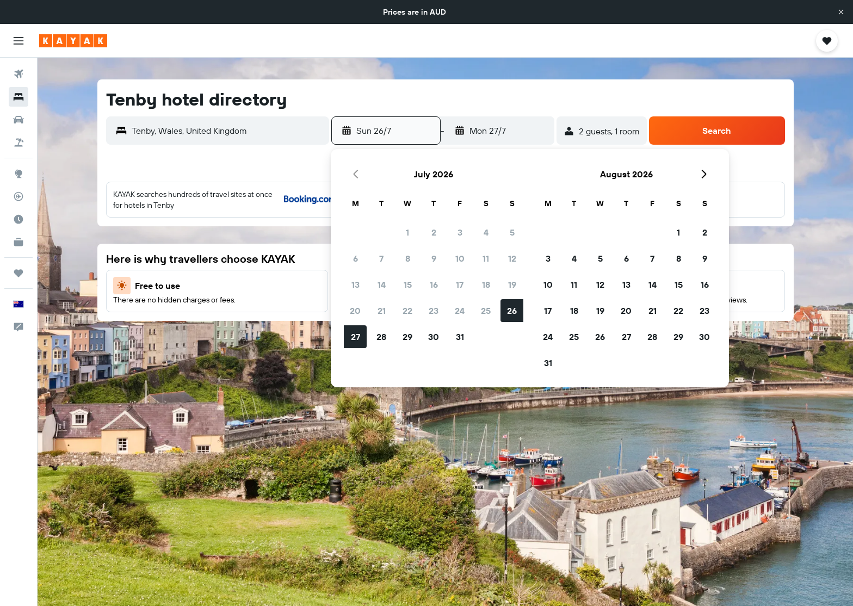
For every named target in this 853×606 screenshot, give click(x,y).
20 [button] (355, 310)
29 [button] (407, 336)
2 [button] (433, 232)
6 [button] (355, 258)
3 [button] (460, 232)
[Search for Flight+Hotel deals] (18, 142)
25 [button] (486, 310)
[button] (841, 12)
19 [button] (512, 284)
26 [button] (512, 310)
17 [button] (459, 284)
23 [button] (433, 310)
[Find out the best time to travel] (18, 219)
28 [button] (381, 336)
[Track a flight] (18, 196)
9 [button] (433, 258)
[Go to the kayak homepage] (73, 40)
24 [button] (460, 310)
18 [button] (486, 284)
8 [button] (407, 258)
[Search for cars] (18, 120)
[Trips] (18, 273)
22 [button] (407, 310)
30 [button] (433, 336)
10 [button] (460, 258)
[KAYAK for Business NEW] (18, 242)
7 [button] (381, 258)
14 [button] (382, 284)
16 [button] (434, 284)
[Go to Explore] (18, 173)
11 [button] (486, 258)
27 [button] (355, 336)
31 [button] (460, 336)
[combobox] (228, 130)
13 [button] (355, 284)
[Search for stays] (18, 97)
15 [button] (408, 284)
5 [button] (512, 232)
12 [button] (512, 258)
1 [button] (407, 232)
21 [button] (382, 310)
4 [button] (486, 232)
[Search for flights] (18, 74)
